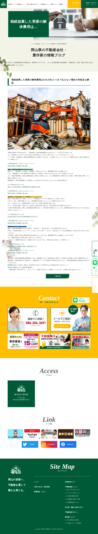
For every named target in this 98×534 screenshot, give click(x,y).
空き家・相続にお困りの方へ (32, 4)
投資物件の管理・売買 (73, 499)
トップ (32, 43)
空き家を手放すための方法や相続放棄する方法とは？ (23, 216)
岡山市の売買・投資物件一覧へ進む (18, 166)
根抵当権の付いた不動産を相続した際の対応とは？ (22, 246)
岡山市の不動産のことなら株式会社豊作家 (20, 267)
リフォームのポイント (73, 492)
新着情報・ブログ (39, 44)
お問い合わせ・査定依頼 (42, 487)
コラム (47, 44)
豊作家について (54, 4)
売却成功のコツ (11, 4)
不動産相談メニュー (21, 4)
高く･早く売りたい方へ (74, 489)
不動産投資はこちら (45, 4)
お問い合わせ (72, 269)
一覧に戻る (49, 276)
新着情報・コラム (39, 491)
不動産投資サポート (71, 512)
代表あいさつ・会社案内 (74, 523)
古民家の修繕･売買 (72, 496)
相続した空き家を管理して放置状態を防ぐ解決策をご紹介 (24, 187)
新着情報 (61, 4)
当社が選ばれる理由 (73, 520)
